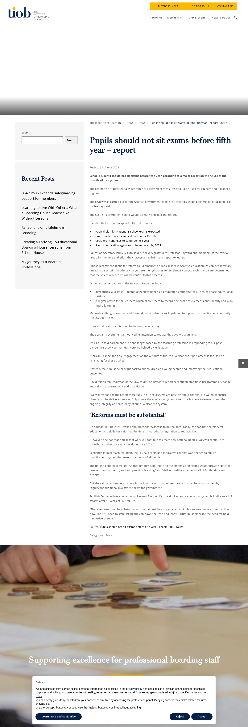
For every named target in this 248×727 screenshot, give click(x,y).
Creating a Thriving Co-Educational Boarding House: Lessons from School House (49, 247)
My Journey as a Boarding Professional (42, 264)
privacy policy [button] (134, 688)
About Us (116, 638)
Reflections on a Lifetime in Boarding (43, 230)
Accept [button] (201, 716)
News (108, 535)
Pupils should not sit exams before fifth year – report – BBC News (141, 527)
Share (223, 123)
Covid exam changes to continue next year (122, 240)
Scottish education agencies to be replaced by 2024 (128, 245)
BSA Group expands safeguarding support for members (48, 196)
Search (26, 132)
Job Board (195, 3)
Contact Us (223, 3)
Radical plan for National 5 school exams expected (127, 231)
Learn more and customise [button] (59, 716)
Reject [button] (180, 716)
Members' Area (165, 3)
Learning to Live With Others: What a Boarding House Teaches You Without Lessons (49, 213)
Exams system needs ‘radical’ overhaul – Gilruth (125, 236)
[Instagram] (243, 363)
